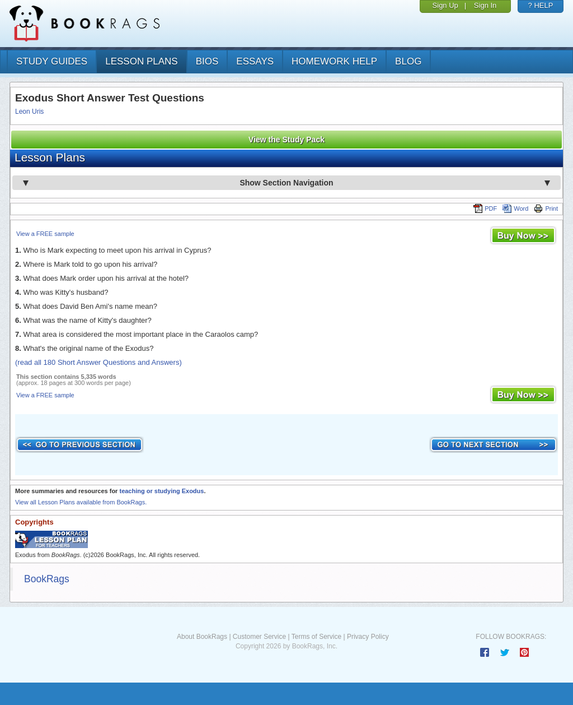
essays (255, 61)
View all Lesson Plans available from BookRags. (81, 502)
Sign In (485, 5)
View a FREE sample (45, 233)
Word (515, 208)
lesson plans (141, 61)
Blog (408, 61)
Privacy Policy (368, 637)
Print (546, 208)
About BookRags (202, 637)
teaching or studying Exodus (161, 491)
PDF (485, 208)
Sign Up (445, 5)
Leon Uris (29, 111)
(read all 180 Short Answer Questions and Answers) (98, 362)
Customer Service (259, 637)
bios (207, 61)
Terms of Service (316, 637)
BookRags (46, 579)
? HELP (540, 5)
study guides (51, 61)
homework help (334, 61)
